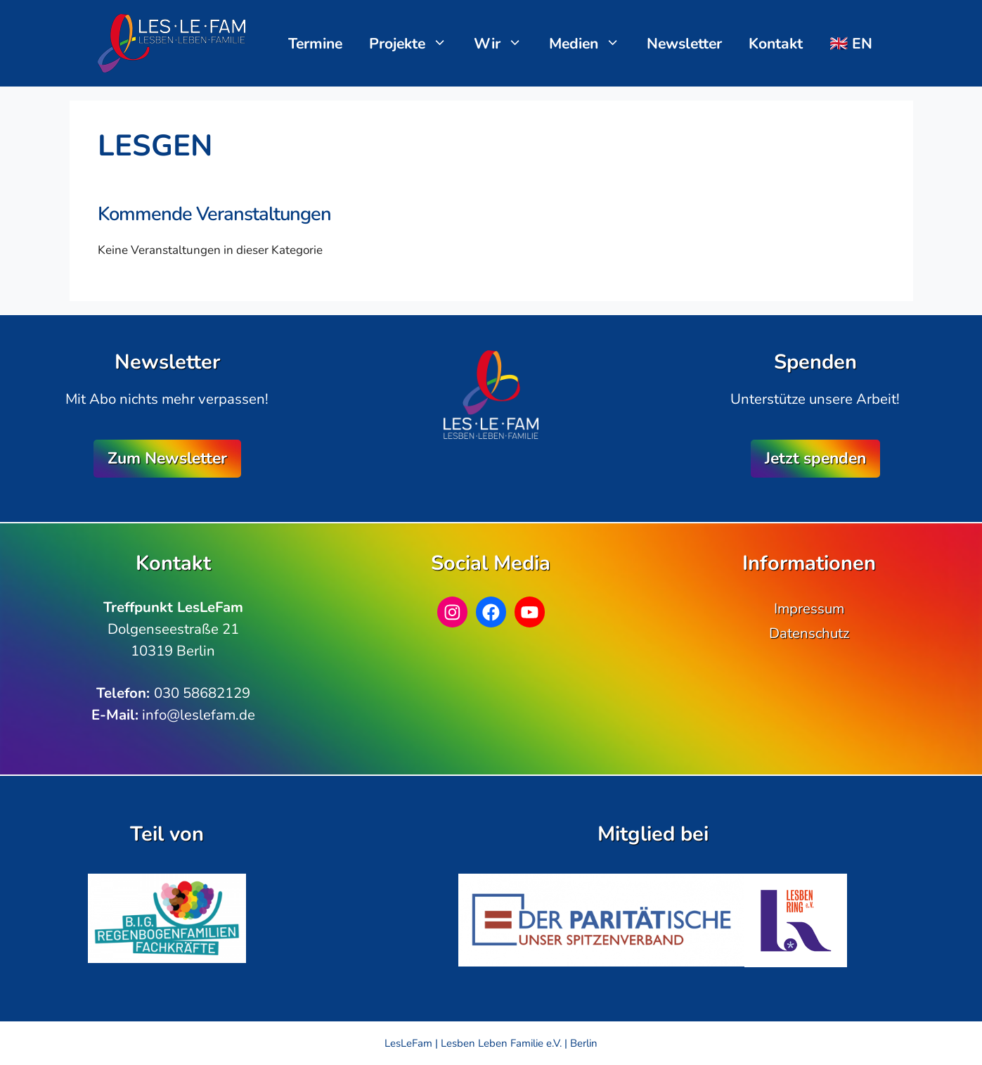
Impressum (809, 608)
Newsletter (684, 43)
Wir (505, 44)
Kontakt (776, 43)
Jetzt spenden (815, 458)
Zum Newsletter (167, 458)
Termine (315, 43)
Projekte (415, 44)
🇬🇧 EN (850, 43)
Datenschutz (809, 633)
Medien (591, 44)
